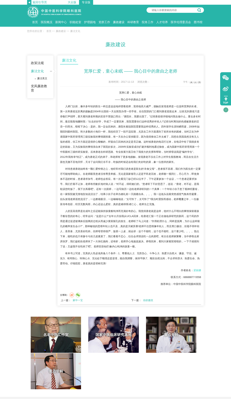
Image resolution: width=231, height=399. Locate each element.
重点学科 (182, 335)
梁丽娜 (197, 270)
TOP (225, 102)
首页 (35, 22)
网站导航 (122, 366)
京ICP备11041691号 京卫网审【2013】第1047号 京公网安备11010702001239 (115, 386)
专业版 (86, 2)
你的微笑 (148, 300)
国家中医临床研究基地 (93, 335)
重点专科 (137, 335)
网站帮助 (109, 366)
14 (199, 82)
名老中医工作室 (49, 335)
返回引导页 (39, 2)
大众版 (72, 2)
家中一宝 (78, 300)
